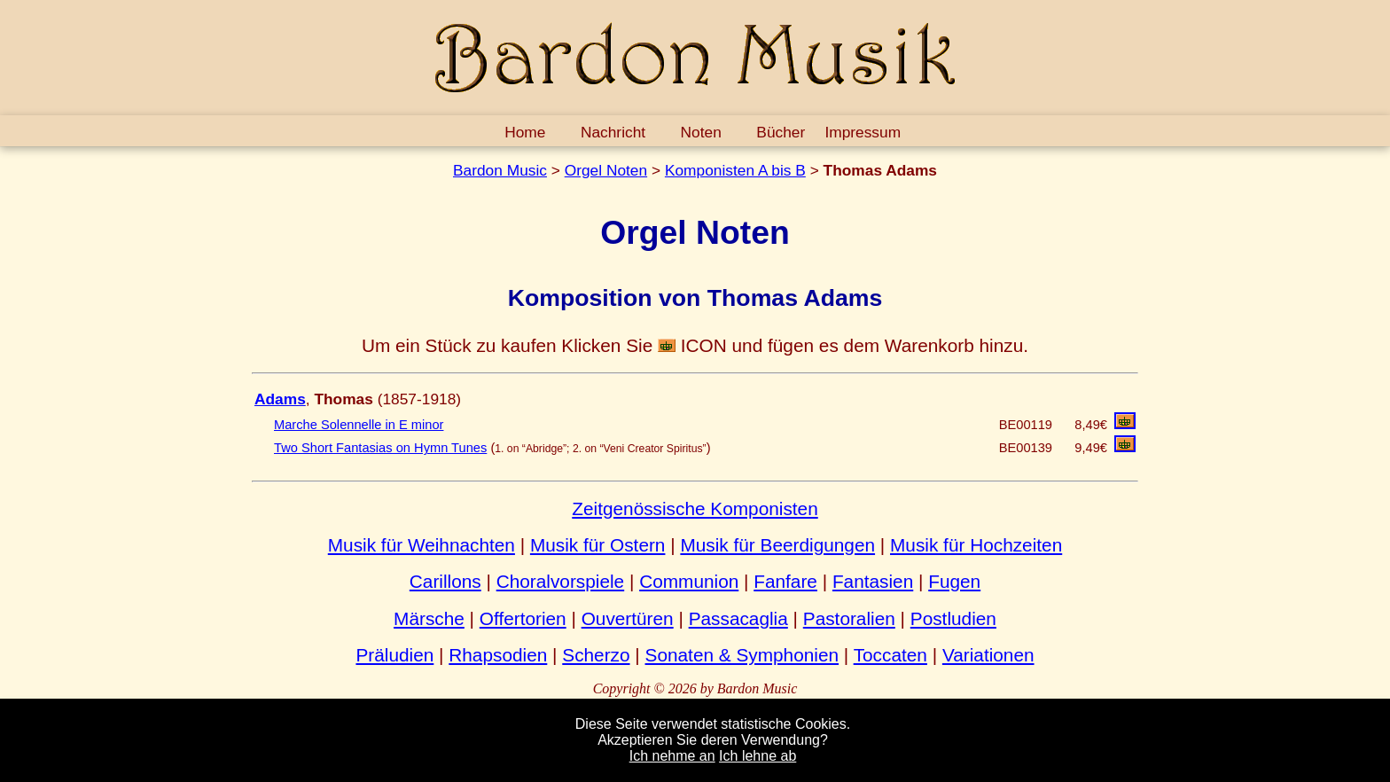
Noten (701, 132)
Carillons (445, 581)
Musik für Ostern (598, 545)
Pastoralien (849, 618)
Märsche (429, 618)
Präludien (394, 655)
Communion (688, 581)
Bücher (780, 132)
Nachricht (613, 132)
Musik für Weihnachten (421, 545)
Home (524, 132)
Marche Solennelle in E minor (358, 425)
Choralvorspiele (560, 581)
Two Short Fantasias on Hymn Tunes (380, 448)
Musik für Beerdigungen (777, 545)
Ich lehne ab (757, 755)
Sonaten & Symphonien (742, 655)
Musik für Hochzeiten (976, 545)
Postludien (953, 618)
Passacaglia (738, 618)
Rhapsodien (498, 655)
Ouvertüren (628, 618)
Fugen (954, 581)
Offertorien (523, 618)
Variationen (988, 655)
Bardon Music (500, 170)
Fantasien (872, 581)
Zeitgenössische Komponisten (694, 508)
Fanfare (785, 581)
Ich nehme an (672, 755)
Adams (280, 399)
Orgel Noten (606, 170)
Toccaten (890, 655)
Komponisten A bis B (735, 170)
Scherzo (595, 655)
